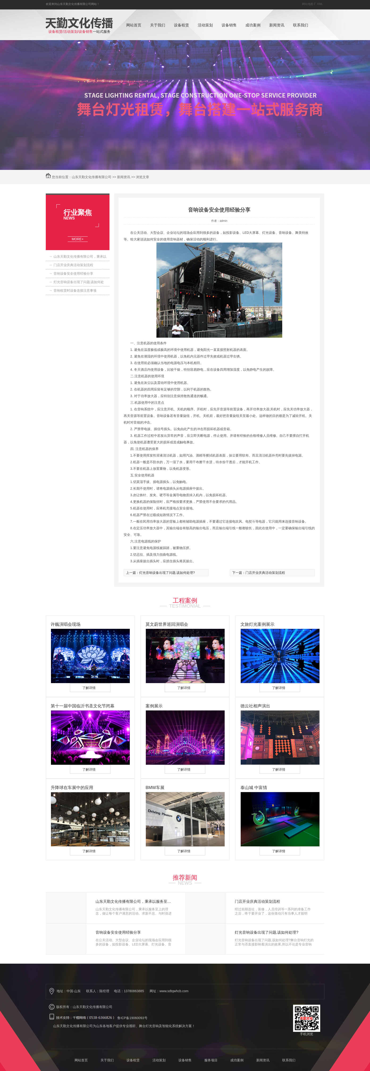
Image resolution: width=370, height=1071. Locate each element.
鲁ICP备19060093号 (132, 1018)
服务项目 (211, 1060)
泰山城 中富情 (253, 787)
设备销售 (229, 25)
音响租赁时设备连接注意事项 (73, 290)
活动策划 (205, 25)
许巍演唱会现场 (65, 624)
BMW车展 (155, 787)
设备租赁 (181, 25)
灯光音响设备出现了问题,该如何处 (76, 282)
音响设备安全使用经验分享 (71, 273)
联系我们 (300, 25)
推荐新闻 (185, 877)
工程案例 (185, 600)
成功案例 (253, 25)
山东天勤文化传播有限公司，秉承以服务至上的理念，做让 (135, 901)
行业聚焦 (77, 212)
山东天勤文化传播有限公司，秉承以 (77, 256)
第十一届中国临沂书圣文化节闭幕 (82, 706)
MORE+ (78, 239)
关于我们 (157, 25)
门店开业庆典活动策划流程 (71, 265)
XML (320, 4)
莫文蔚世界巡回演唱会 (167, 624)
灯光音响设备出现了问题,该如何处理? (167, 573)
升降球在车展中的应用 (72, 787)
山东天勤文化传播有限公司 (91, 177)
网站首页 (133, 25)
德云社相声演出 (255, 706)
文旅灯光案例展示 (257, 624)
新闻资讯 (276, 25)
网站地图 (307, 4)
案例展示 (154, 706)
